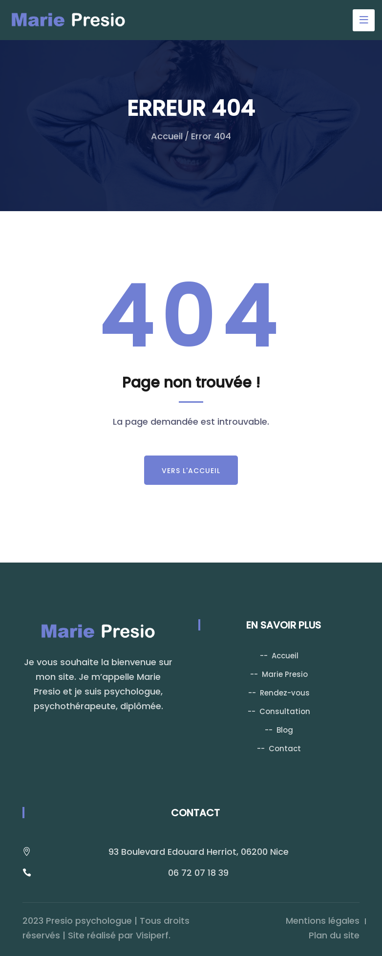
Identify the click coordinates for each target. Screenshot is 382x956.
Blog (284, 730)
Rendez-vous (285, 693)
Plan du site (334, 935)
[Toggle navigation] (364, 20)
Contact (285, 748)
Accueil (167, 136)
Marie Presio (285, 674)
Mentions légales (323, 920)
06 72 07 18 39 (198, 873)
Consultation (284, 711)
